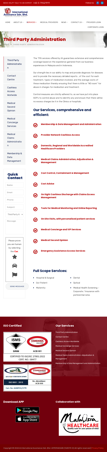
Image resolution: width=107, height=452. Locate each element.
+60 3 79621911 (41, 3)
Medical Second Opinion (11, 107)
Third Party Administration (14, 64)
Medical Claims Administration (14, 140)
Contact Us (76, 22)
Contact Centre (11, 77)
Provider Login (94, 22)
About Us (18, 22)
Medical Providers (49, 22)
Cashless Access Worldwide (67, 341)
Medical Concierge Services (12, 122)
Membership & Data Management (14, 157)
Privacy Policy (98, 448)
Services (31, 22)
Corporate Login (96, 27)
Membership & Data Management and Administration (78, 363)
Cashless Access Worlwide (12, 91)
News (63, 22)
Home (7, 22)
